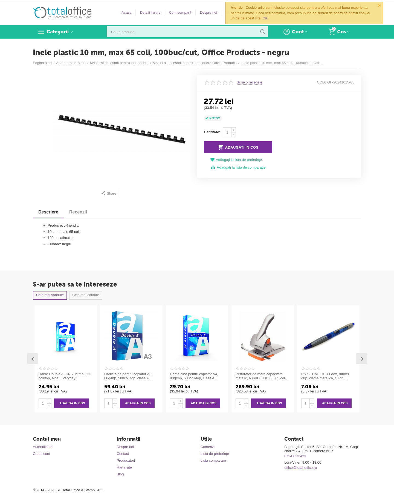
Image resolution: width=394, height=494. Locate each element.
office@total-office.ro (300, 468)
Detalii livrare (150, 12)
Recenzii (78, 212)
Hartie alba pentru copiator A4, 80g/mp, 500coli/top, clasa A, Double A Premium (194, 376)
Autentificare (43, 447)
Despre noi (208, 12)
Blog (120, 474)
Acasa (126, 12)
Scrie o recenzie (249, 82)
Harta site (124, 467)
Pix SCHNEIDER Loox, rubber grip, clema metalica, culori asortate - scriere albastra (325, 376)
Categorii (58, 32)
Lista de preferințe (215, 454)
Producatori (126, 460)
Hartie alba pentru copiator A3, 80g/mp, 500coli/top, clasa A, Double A (128, 376)
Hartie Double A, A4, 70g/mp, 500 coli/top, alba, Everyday (65, 376)
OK (265, 18)
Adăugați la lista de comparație (237, 167)
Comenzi (208, 447)
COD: (321, 82)
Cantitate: (212, 132)
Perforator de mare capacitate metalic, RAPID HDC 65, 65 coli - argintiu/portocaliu (262, 376)
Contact (123, 454)
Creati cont (41, 454)
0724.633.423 (295, 456)
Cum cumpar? (180, 12)
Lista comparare (213, 460)
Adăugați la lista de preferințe (236, 159)
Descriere (48, 212)
